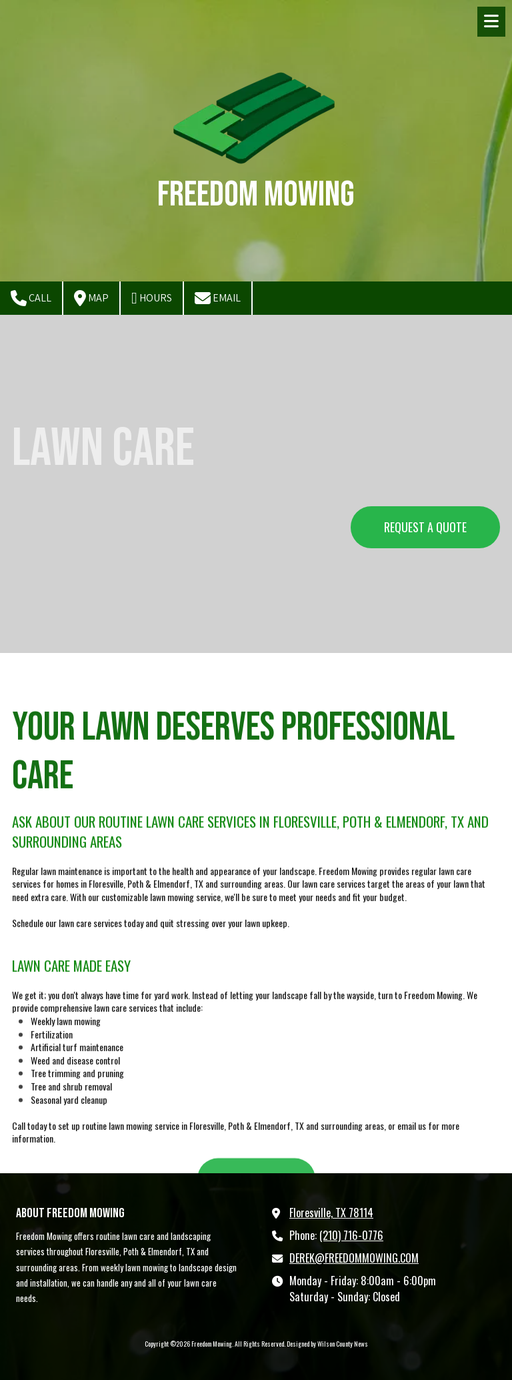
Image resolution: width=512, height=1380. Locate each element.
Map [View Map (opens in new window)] (91, 298)
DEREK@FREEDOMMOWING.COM (354, 1258)
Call (31, 298)
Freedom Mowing (256, 194)
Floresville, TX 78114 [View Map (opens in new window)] (331, 1213)
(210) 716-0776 (351, 1235)
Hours (151, 298)
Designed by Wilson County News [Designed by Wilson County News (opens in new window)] (327, 1344)
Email (218, 298)
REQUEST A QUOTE (425, 527)
